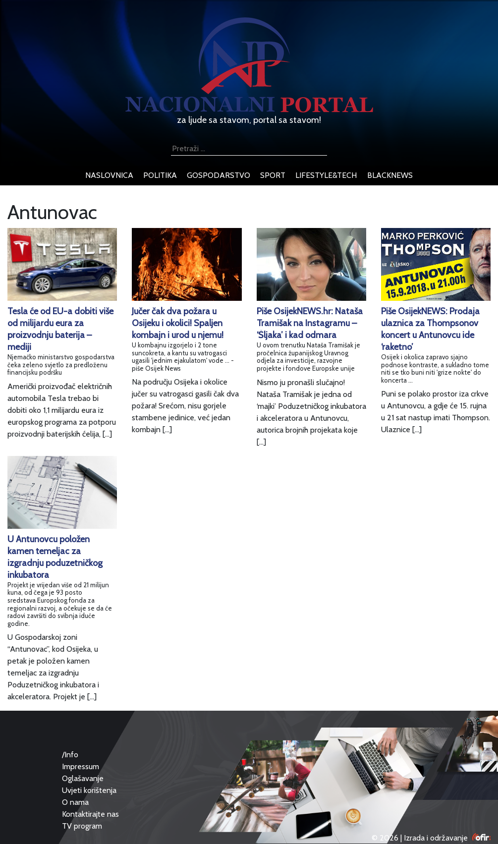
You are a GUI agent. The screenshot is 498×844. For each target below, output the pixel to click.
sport (272, 175)
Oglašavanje (83, 778)
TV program (82, 826)
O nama (75, 802)
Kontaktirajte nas (90, 814)
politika (160, 175)
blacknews (390, 175)
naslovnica (109, 175)
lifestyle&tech (326, 175)
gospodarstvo (218, 175)
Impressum (80, 766)
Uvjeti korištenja (89, 790)
